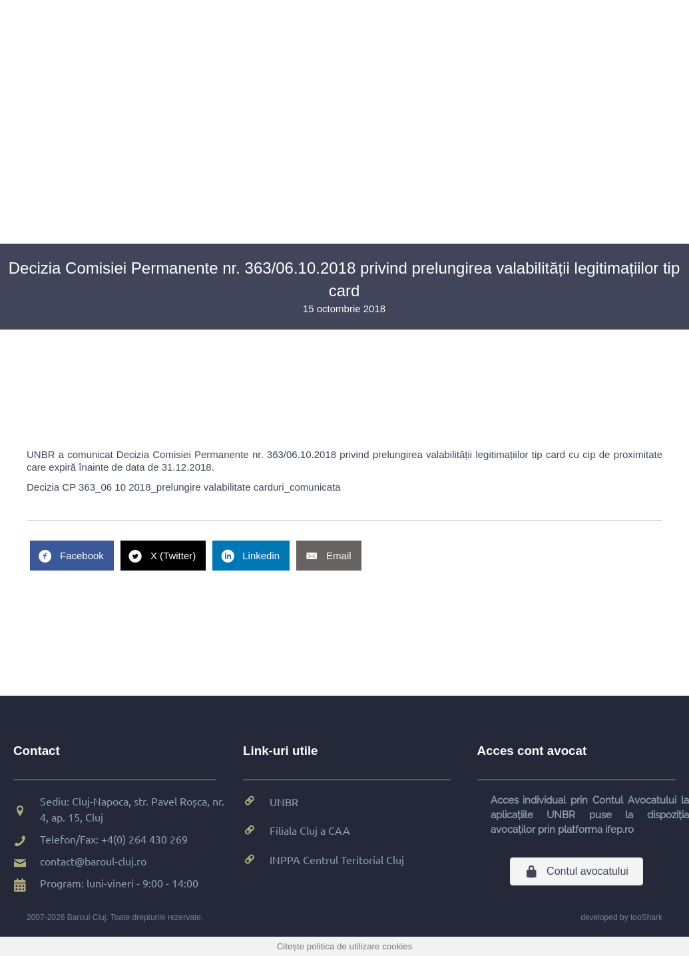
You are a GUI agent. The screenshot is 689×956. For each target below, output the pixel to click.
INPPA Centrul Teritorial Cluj (337, 859)
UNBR (284, 801)
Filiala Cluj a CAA (310, 830)
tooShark (646, 917)
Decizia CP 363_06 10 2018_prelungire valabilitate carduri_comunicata (184, 487)
